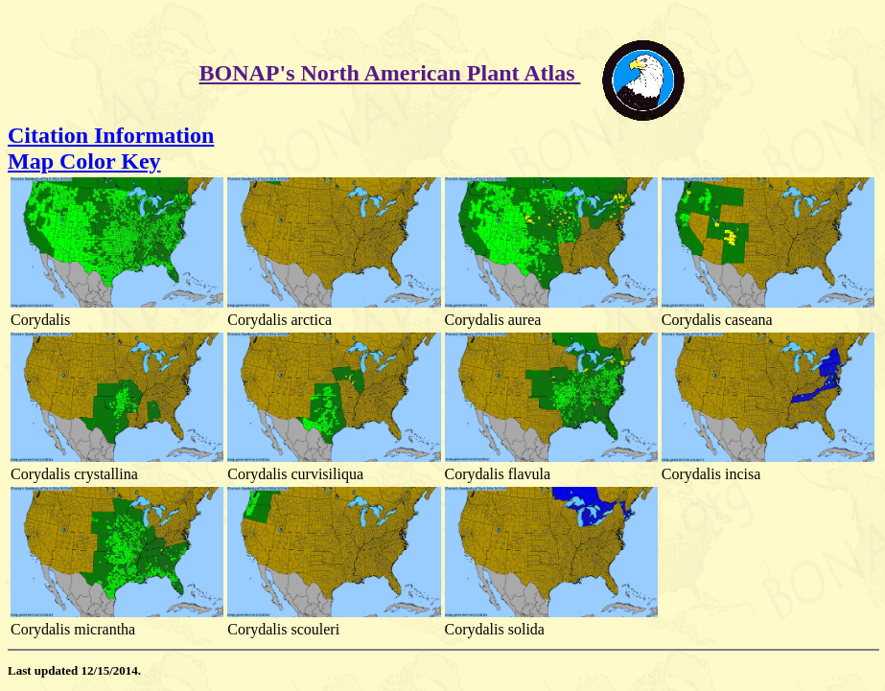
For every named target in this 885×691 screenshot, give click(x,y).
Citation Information (111, 135)
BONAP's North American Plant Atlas (390, 72)
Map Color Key (84, 161)
